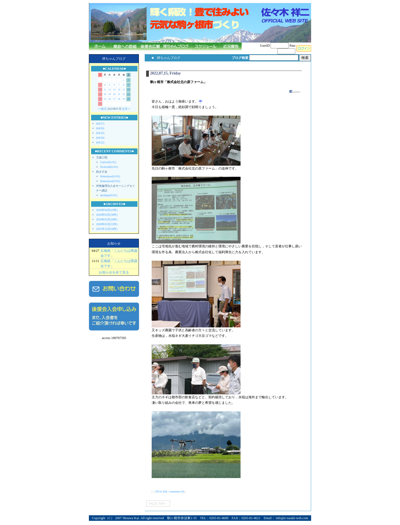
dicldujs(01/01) (108, 195)
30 (128, 99)
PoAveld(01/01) (109, 166)
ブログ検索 (240, 58)
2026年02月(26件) (107, 219)
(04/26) (100, 128)
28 (119, 99)
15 (123, 89)
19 (109, 94)
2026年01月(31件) (107, 224)
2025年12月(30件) (107, 228)
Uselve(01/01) (108, 162)
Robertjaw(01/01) (110, 176)
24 (100, 99)
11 (105, 89)
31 (100, 103)
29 (123, 99)
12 (109, 89)
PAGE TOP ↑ (158, 504)
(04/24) (100, 137)
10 (100, 89)
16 (128, 89)
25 (105, 99)
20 (114, 94)
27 (114, 99)
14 (119, 89)
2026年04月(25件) (107, 210)
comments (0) (176, 491)
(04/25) (100, 133)
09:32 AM (161, 491)
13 (114, 89)
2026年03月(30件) (107, 214)
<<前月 (102, 108)
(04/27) (100, 123)
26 (109, 99)
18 (105, 94)
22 (123, 94)
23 (128, 94)
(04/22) (100, 142)
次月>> (126, 108)
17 (100, 94)
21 (119, 94)
